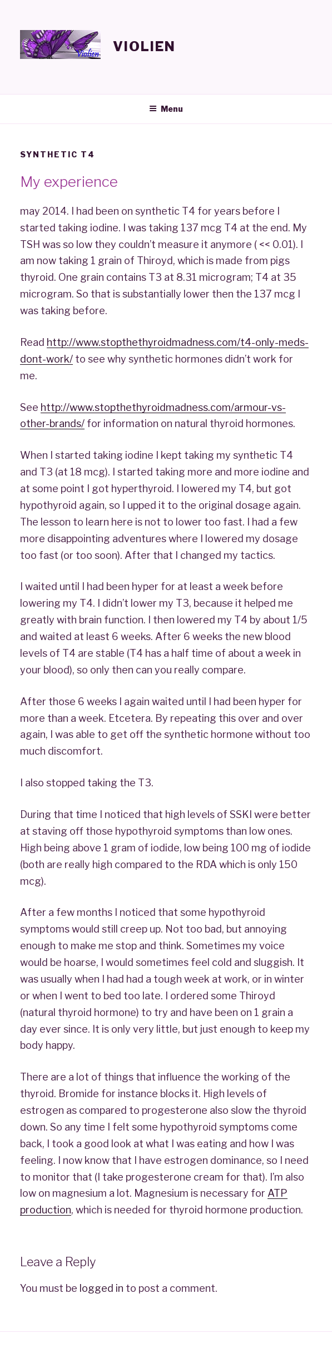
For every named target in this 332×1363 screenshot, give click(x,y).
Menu (166, 108)
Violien (144, 46)
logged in (101, 1288)
